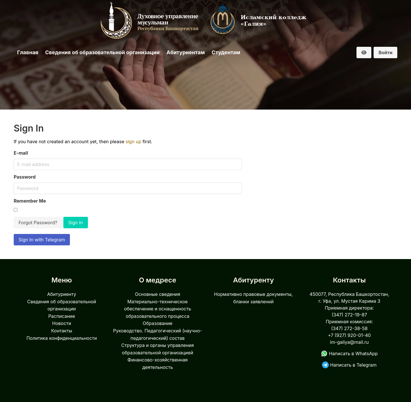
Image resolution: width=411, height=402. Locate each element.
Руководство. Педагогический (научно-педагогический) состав (157, 334)
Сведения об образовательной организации (102, 52)
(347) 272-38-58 (349, 328)
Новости (61, 323)
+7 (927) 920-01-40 (349, 335)
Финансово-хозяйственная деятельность (158, 363)
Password (25, 177)
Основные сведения (157, 294)
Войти (385, 52)
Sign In (75, 222)
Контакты (61, 331)
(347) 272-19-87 (349, 315)
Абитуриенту (61, 294)
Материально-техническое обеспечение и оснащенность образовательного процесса (157, 309)
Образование (157, 323)
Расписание (61, 316)
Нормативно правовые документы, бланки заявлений (253, 297)
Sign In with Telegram (42, 240)
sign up (133, 141)
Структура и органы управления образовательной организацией (157, 348)
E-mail (21, 153)
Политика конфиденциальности (61, 338)
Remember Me (30, 201)
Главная (27, 52)
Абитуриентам (185, 52)
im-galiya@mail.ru (349, 342)
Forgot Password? (38, 222)
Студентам (226, 52)
